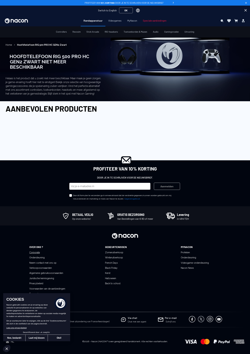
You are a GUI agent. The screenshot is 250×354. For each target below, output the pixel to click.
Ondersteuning (37, 257)
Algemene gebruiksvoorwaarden (46, 273)
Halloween (110, 278)
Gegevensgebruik (132, 199)
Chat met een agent (137, 321)
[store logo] (16, 20)
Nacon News (187, 268)
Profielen (185, 252)
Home (9, 45)
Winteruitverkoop (114, 257)
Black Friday (111, 268)
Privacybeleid (36, 283)
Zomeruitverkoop (114, 252)
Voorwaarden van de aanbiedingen (47, 288)
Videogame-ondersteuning (195, 263)
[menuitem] (93, 20)
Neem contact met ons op (42, 263)
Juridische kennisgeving (41, 278)
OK (126, 10)
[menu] (125, 20)
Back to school (113, 283)
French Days (111, 263)
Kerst (107, 273)
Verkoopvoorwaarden (40, 268)
